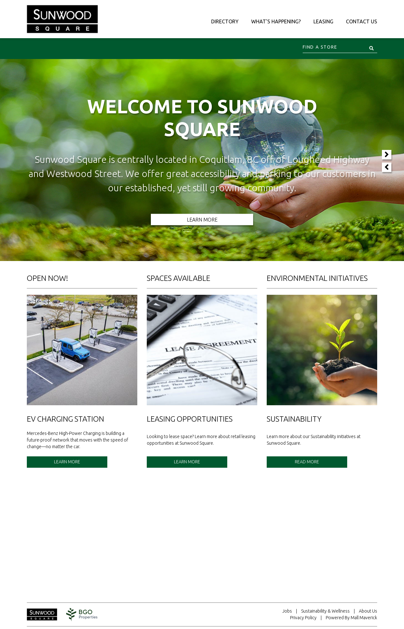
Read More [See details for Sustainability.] (307, 461)
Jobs (287, 611)
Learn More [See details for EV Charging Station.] (67, 461)
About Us (368, 611)
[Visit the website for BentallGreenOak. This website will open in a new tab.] (81, 614)
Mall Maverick (364, 617)
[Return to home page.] (45, 614)
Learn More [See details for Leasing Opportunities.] (187, 461)
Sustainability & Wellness (325, 611)
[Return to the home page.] (62, 18)
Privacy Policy (303, 617)
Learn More (202, 220)
